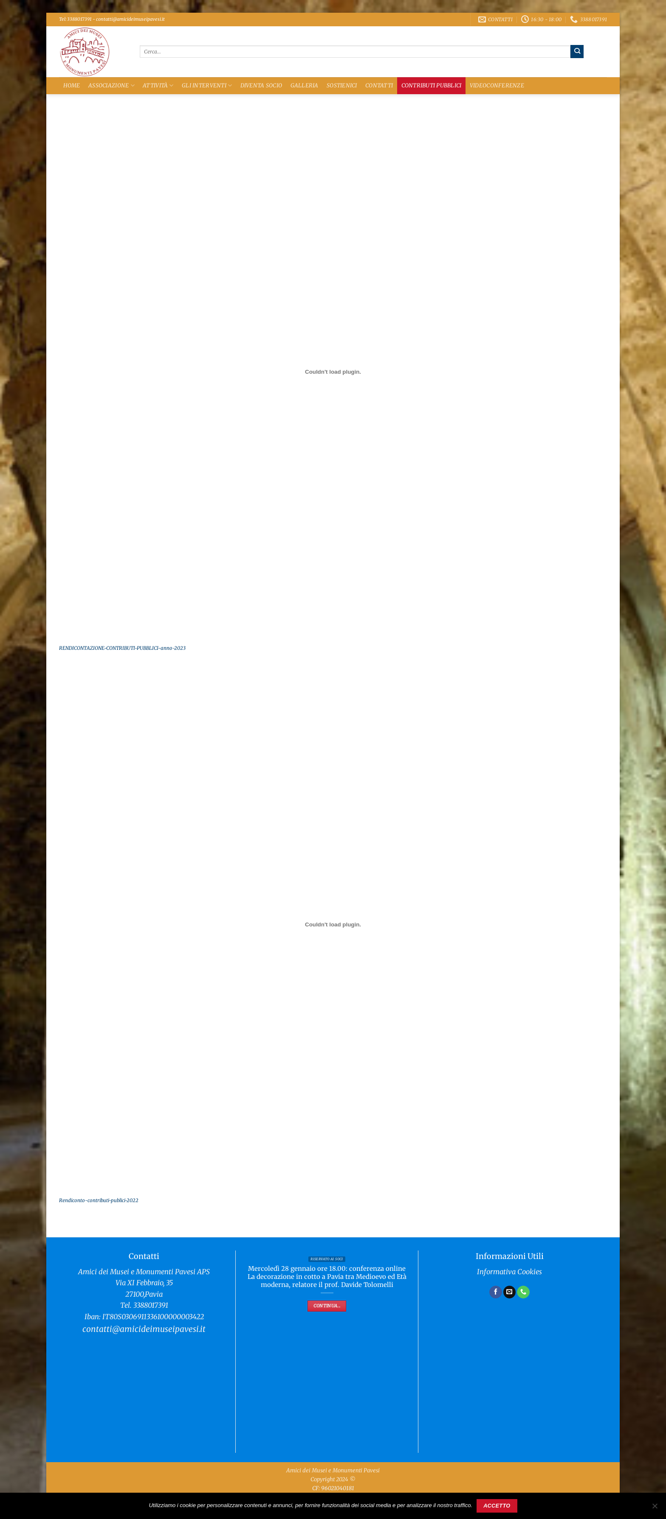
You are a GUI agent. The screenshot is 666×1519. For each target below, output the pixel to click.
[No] (654, 1508)
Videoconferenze (497, 85)
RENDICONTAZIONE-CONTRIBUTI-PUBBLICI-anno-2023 (122, 648)
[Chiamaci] (523, 1292)
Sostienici (342, 85)
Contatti (379, 85)
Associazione (111, 85)
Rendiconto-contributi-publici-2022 (98, 1200)
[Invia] (577, 51)
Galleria (305, 85)
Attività (158, 85)
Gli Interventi (207, 85)
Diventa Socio (261, 85)
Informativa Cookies (509, 1271)
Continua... (326, 1306)
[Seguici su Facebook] (495, 1292)
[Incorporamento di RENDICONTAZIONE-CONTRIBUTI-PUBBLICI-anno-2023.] (333, 372)
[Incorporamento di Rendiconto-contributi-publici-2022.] (333, 924)
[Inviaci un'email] (509, 1292)
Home (71, 85)
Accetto (496, 1506)
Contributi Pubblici (431, 85)
